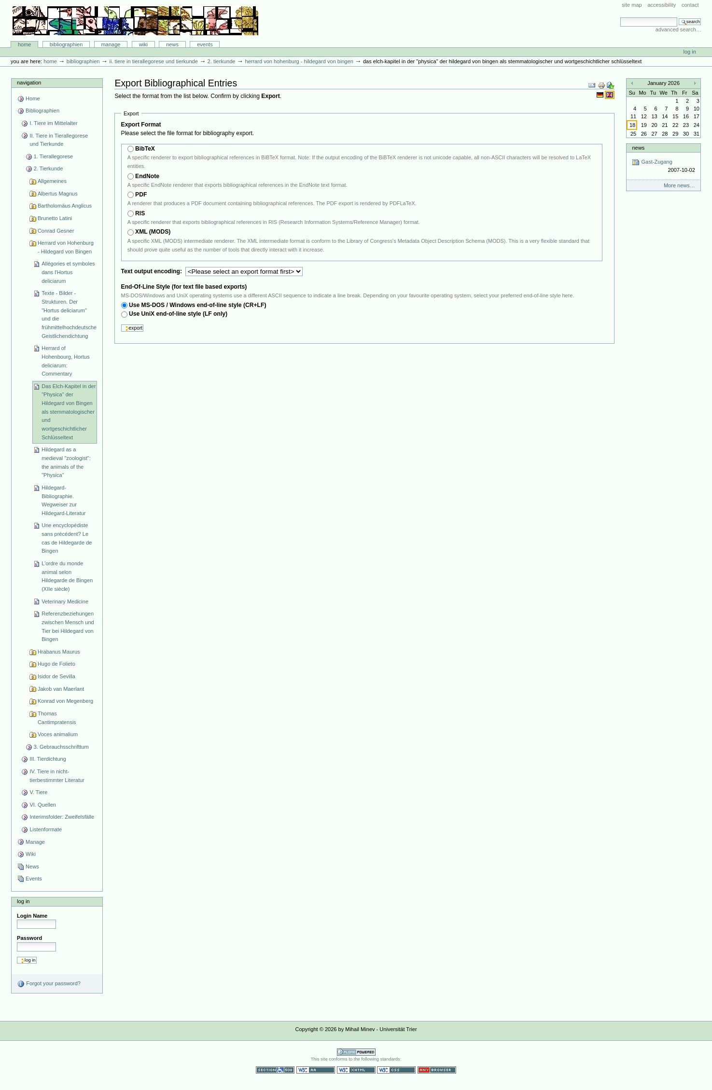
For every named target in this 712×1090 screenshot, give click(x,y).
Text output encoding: (152, 271)
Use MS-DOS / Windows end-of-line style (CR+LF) (197, 305)
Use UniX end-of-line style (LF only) (178, 313)
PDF (141, 194)
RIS (140, 213)
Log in (690, 52)
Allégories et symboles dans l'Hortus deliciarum (68, 272)
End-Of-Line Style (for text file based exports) (184, 286)
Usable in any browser (437, 1070)
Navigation (29, 82)
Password (29, 938)
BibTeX (145, 148)
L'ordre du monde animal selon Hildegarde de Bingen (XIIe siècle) (67, 576)
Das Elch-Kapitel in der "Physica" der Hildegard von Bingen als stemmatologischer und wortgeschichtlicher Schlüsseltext (69, 411)
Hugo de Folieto (56, 664)
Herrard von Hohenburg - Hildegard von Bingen (299, 61)
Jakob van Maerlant (61, 689)
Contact (690, 5)
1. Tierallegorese (53, 156)
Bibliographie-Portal (135, 20)
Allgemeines (52, 181)
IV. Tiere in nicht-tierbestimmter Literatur (56, 776)
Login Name (32, 916)
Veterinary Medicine (65, 601)
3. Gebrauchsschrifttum (61, 747)
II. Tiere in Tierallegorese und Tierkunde (153, 61)
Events (205, 44)
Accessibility (661, 5)
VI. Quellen (42, 805)
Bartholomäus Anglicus (65, 206)
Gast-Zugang (663, 166)
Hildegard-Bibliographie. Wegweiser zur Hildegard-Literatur (63, 500)
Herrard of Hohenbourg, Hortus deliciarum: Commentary (65, 361)
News (172, 44)
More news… (679, 185)
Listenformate (45, 829)
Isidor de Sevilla (56, 676)
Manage (111, 44)
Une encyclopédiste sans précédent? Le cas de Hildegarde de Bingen (67, 538)
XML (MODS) (152, 231)
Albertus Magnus (58, 193)
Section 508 (275, 1070)
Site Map (632, 5)
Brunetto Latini (55, 218)
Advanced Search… (678, 29)
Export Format (141, 124)
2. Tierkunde (222, 61)
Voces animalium (58, 734)
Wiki (143, 44)
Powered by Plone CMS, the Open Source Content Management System (356, 1052)
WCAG (315, 1070)
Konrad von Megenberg (65, 701)
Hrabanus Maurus (59, 652)
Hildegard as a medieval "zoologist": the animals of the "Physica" (66, 462)
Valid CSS (396, 1070)
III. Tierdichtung (47, 759)
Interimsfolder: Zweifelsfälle (61, 817)
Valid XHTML (356, 1070)
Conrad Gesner (56, 231)
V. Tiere (38, 792)
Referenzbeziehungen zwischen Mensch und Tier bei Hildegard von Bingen (68, 626)
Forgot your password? (49, 984)
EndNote (147, 176)
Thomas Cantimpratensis (57, 718)
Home (24, 44)
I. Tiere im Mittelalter (53, 123)
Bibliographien (66, 44)
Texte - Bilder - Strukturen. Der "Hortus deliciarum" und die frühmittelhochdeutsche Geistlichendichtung (69, 314)
